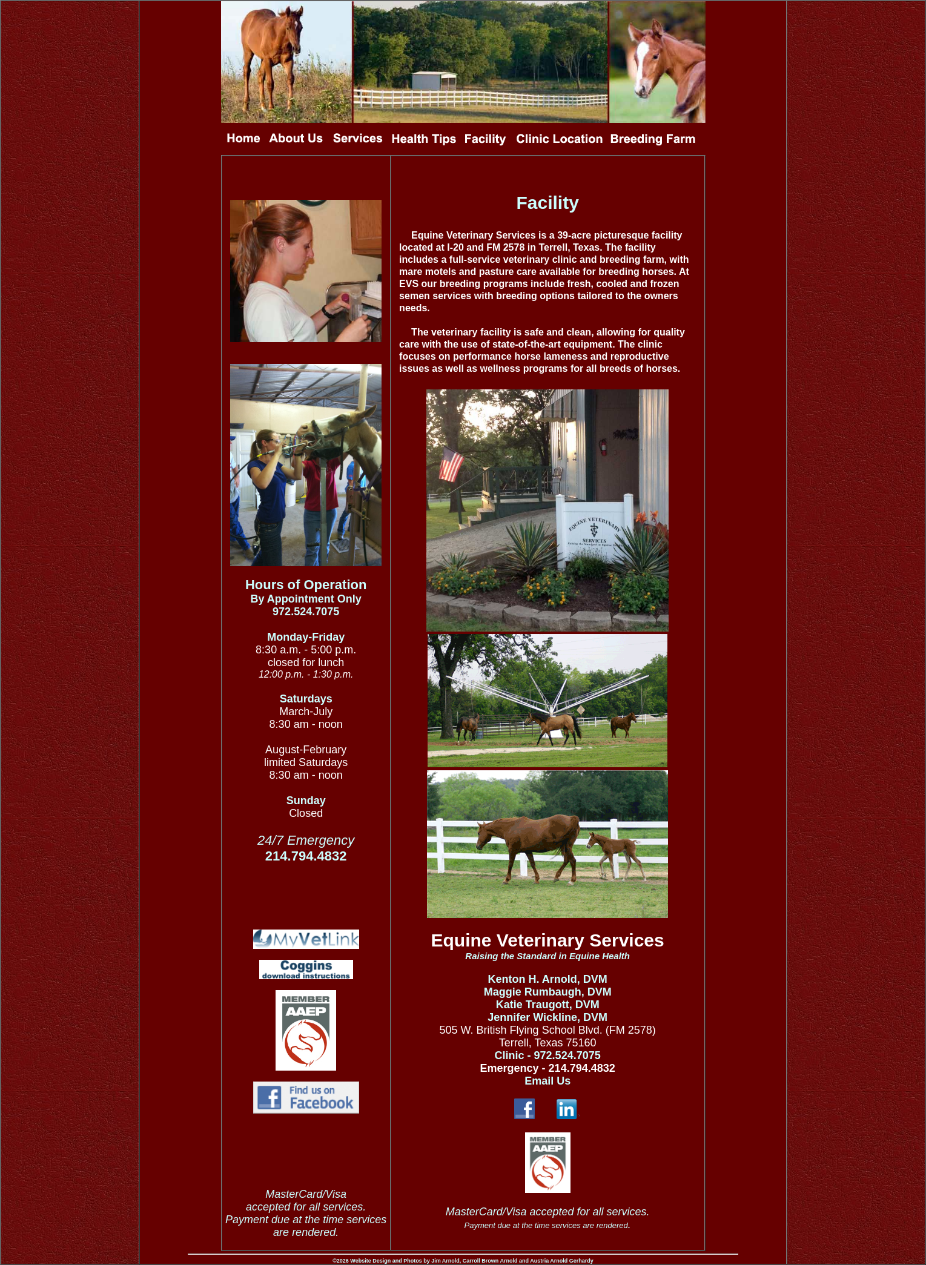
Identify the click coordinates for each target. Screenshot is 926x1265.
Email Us (547, 1081)
